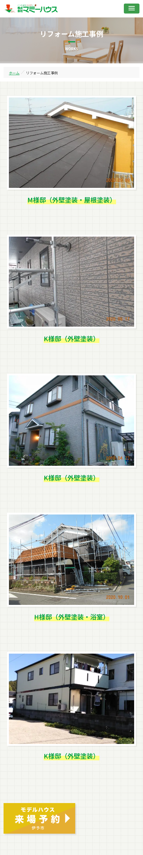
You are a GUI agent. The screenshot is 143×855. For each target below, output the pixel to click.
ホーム (14, 72)
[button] (131, 9)
